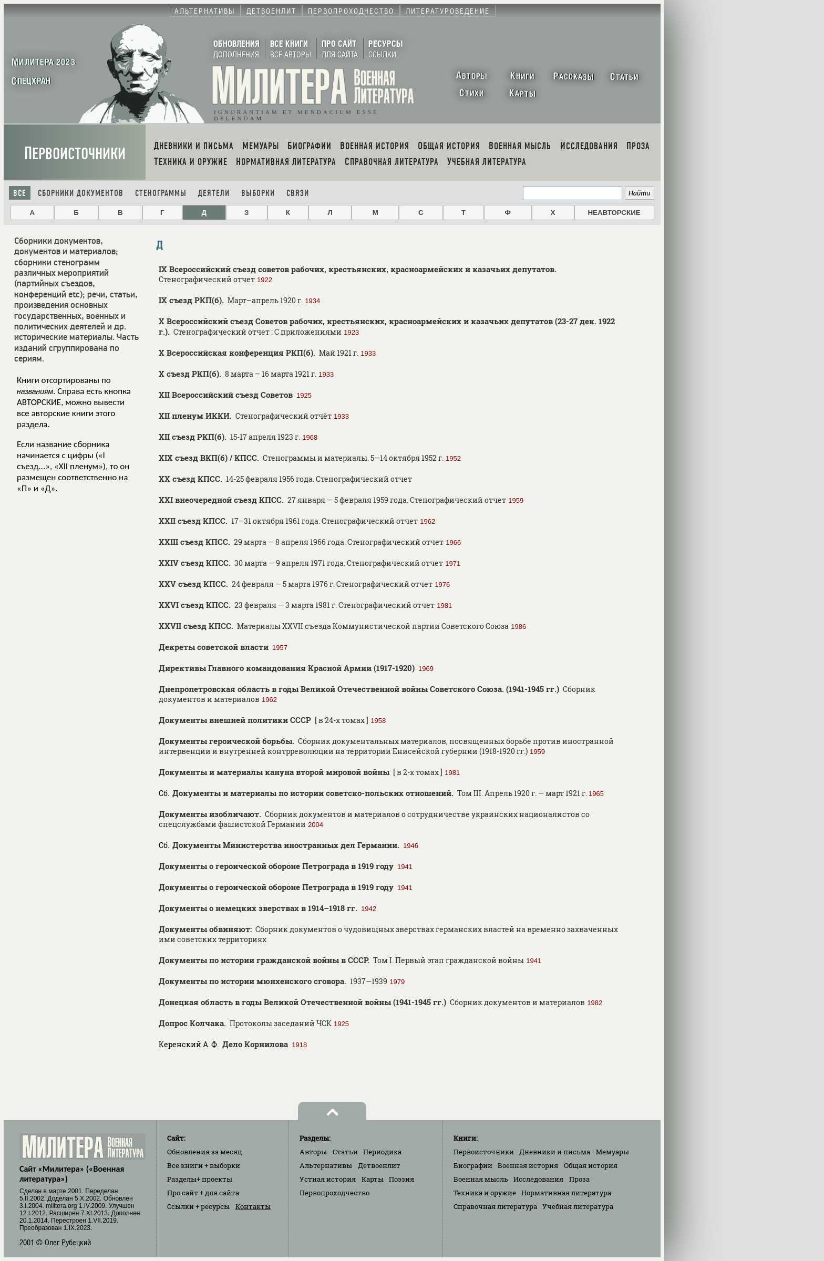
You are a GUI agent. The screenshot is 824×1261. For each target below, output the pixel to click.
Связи (297, 193)
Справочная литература (495, 1206)
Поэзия (401, 1179)
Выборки (258, 193)
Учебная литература (577, 1206)
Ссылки (198, 1206)
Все (19, 193)
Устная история (328, 1179)
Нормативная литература (566, 1192)
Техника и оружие (485, 1192)
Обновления (204, 1151)
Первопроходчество (334, 1192)
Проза (579, 1179)
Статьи (345, 1151)
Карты (373, 1179)
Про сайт (203, 1192)
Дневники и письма (554, 1151)
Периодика (382, 1151)
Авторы (313, 1151)
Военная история (528, 1165)
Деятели (214, 193)
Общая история (590, 1165)
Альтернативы (326, 1165)
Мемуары (612, 1151)
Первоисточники (75, 153)
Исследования (538, 1179)
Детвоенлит (379, 1165)
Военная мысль (481, 1179)
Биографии (473, 1165)
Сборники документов (80, 193)
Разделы (199, 1179)
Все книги (203, 1165)
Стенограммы (161, 193)
